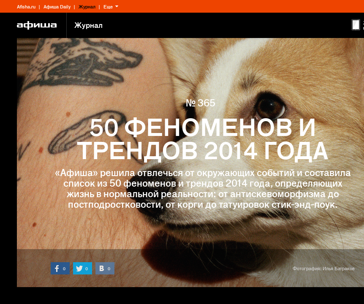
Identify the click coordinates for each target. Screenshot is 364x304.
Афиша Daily (57, 6)
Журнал (87, 6)
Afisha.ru (26, 6)
